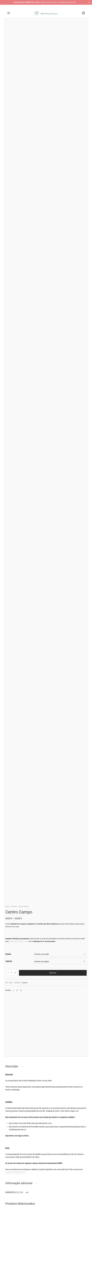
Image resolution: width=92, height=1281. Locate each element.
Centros (14, 906)
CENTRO (8, 961)
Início (7, 906)
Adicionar (52, 973)
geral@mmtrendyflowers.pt (18, 941)
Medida (8, 954)
